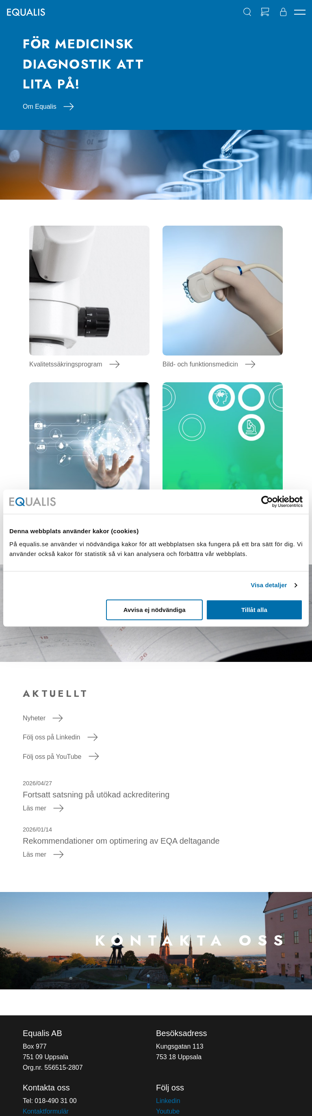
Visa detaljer (269, 585)
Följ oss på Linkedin (60, 737)
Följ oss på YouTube (61, 756)
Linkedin (168, 1100)
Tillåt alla (254, 609)
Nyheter (43, 718)
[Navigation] (300, 12)
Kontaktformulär (46, 1111)
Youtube (168, 1111)
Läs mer (43, 808)
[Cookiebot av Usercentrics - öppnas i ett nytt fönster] (267, 502)
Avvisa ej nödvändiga (155, 609)
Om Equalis (48, 106)
